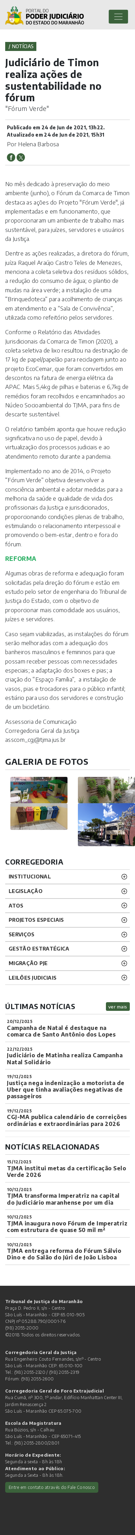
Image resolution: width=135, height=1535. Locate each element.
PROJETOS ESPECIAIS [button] (36, 920)
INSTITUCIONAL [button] (30, 876)
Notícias (23, 46)
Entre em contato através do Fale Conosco (52, 1487)
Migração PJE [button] (28, 963)
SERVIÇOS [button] (21, 934)
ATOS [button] (16, 905)
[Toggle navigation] (118, 17)
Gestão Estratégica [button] (39, 948)
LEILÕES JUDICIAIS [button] (32, 977)
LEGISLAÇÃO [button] (26, 891)
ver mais (117, 1006)
